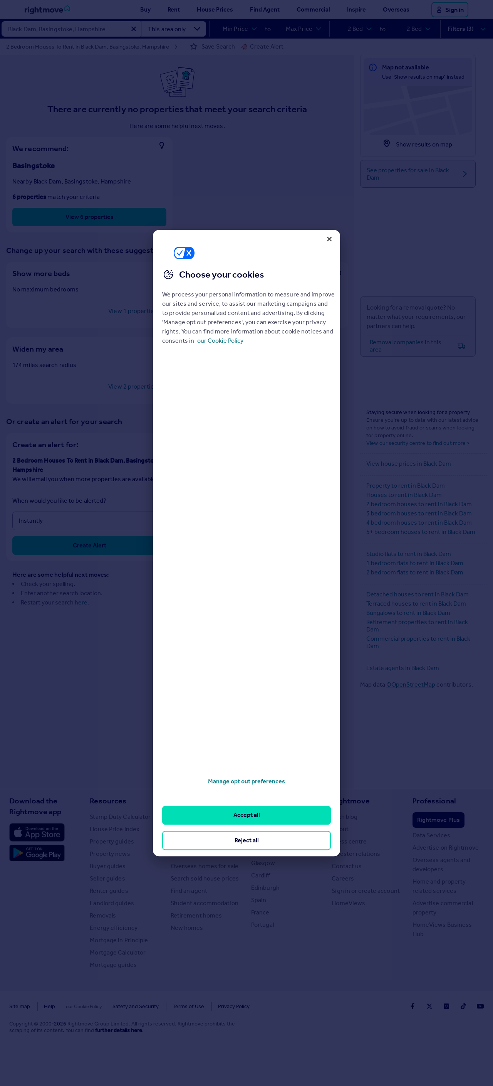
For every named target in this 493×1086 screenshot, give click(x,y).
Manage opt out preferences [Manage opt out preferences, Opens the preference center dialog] (246, 781)
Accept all (246, 815)
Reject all (247, 840)
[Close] (329, 239)
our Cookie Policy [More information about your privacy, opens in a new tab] (220, 340)
